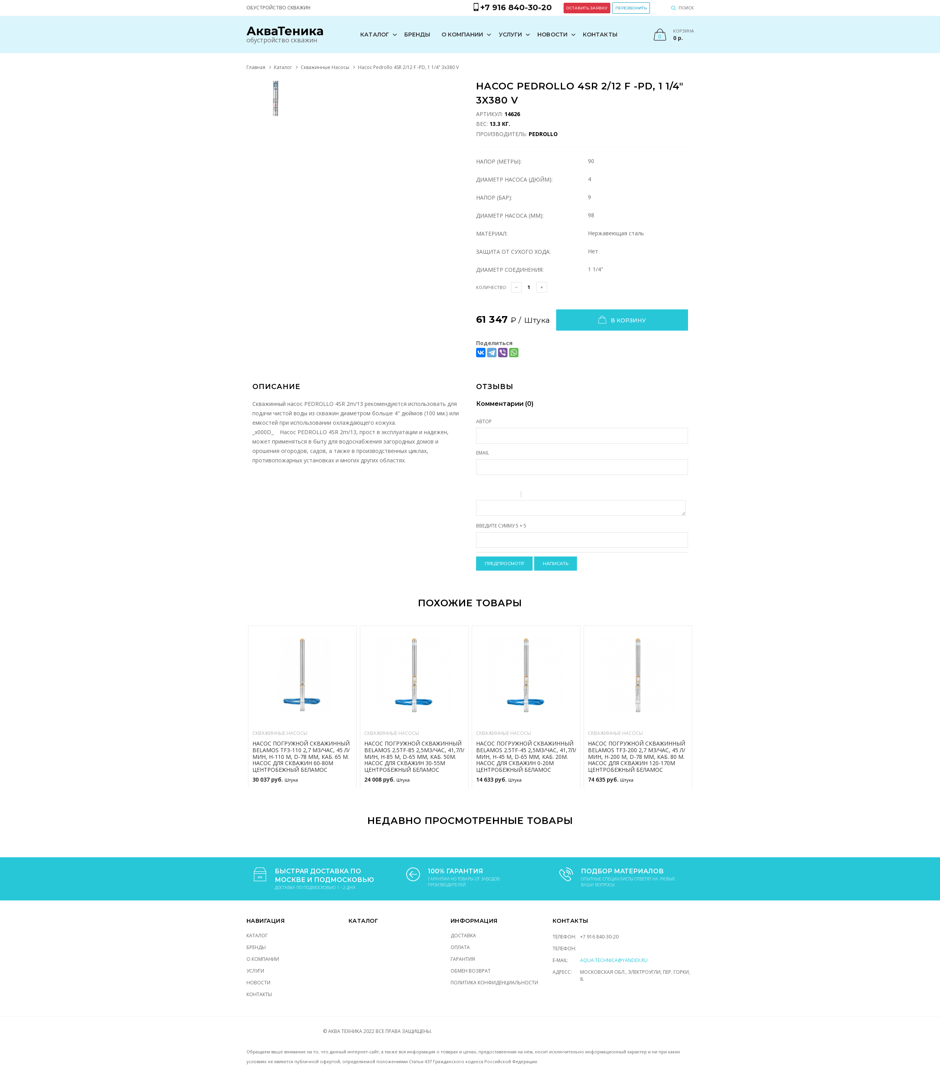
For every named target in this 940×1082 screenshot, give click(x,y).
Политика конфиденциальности (494, 982)
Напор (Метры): (499, 161)
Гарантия (463, 959)
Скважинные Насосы (325, 67)
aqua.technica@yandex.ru (614, 960)
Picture (561, 495)
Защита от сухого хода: (513, 251)
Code (540, 495)
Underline (502, 495)
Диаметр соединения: (510, 269)
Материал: (491, 233)
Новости (552, 34)
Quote (530, 495)
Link (551, 495)
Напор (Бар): (494, 197)
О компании (463, 34)
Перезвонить (631, 8)
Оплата (460, 947)
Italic (491, 495)
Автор (484, 421)
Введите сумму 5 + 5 (501, 525)
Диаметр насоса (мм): (510, 215)
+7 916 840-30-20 (599, 936)
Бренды (417, 34)
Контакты (600, 34)
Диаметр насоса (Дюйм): (514, 179)
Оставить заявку (587, 8)
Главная (255, 67)
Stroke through (512, 495)
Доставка (463, 935)
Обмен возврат (471, 970)
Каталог (374, 34)
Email (482, 452)
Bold (481, 495)
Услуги (510, 34)
